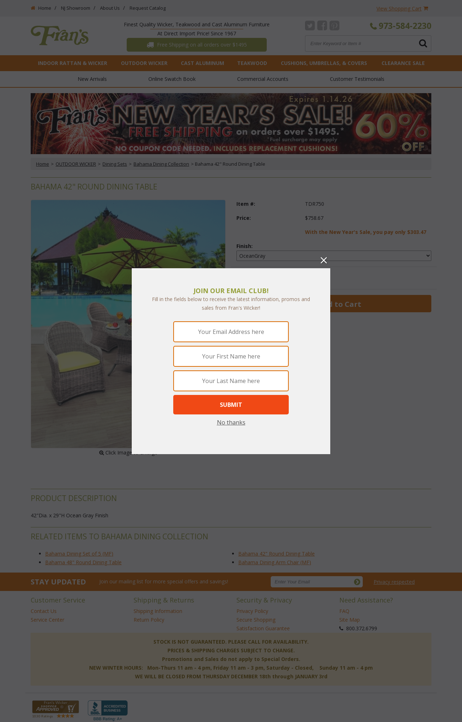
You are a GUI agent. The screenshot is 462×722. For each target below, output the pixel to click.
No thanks (231, 422)
